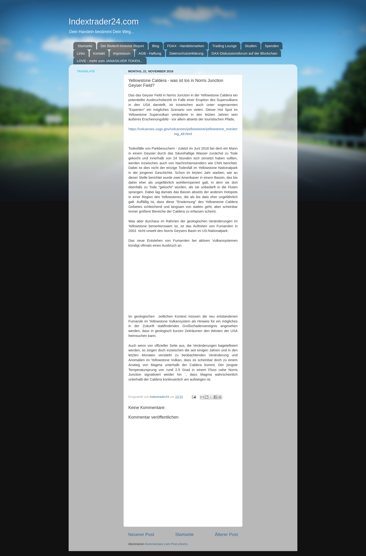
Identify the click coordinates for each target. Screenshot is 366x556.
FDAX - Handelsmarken (185, 46)
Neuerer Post (141, 534)
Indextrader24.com (104, 21)
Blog (155, 46)
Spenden (272, 46)
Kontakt (99, 53)
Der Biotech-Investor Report (122, 46)
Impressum (121, 53)
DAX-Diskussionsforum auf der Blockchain (244, 53)
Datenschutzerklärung (186, 53)
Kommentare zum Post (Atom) (166, 544)
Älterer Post (226, 534)
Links (81, 53)
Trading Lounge (224, 46)
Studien (251, 46)
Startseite (85, 46)
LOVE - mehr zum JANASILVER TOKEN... (110, 61)
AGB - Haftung (149, 53)
